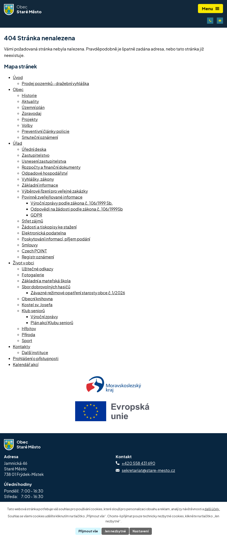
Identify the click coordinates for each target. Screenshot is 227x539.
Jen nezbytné (115, 531)
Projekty (30, 119)
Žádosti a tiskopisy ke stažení (49, 226)
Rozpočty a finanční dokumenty (51, 167)
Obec (18, 89)
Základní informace (40, 185)
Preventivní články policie (45, 131)
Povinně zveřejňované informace (52, 197)
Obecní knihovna (37, 298)
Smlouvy (30, 244)
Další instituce (35, 352)
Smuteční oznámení (40, 137)
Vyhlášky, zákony (38, 179)
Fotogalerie (33, 274)
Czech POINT (34, 250)
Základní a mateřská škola (46, 280)
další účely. (212, 509)
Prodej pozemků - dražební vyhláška (55, 83)
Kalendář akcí (25, 364)
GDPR (36, 214)
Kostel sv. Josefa (37, 304)
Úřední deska (34, 149)
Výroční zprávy (44, 316)
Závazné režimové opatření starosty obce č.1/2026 (78, 292)
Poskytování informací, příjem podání (56, 238)
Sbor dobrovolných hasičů (46, 286)
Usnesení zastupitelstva (44, 161)
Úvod (18, 77)
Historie (29, 95)
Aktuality (30, 101)
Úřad (17, 143)
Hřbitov (29, 328)
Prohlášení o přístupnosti (36, 358)
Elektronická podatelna (44, 232)
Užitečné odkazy (37, 268)
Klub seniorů (33, 310)
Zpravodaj (31, 113)
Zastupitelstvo (35, 155)
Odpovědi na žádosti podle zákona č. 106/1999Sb (77, 208)
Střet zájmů (32, 220)
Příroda (28, 334)
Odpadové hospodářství (44, 173)
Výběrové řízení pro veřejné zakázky (55, 191)
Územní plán (33, 107)
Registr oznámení (38, 256)
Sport (27, 340)
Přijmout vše (88, 531)
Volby (27, 125)
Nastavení (141, 531)
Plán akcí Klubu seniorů (52, 322)
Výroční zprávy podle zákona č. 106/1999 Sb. (72, 203)
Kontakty (21, 346)
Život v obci (23, 262)
